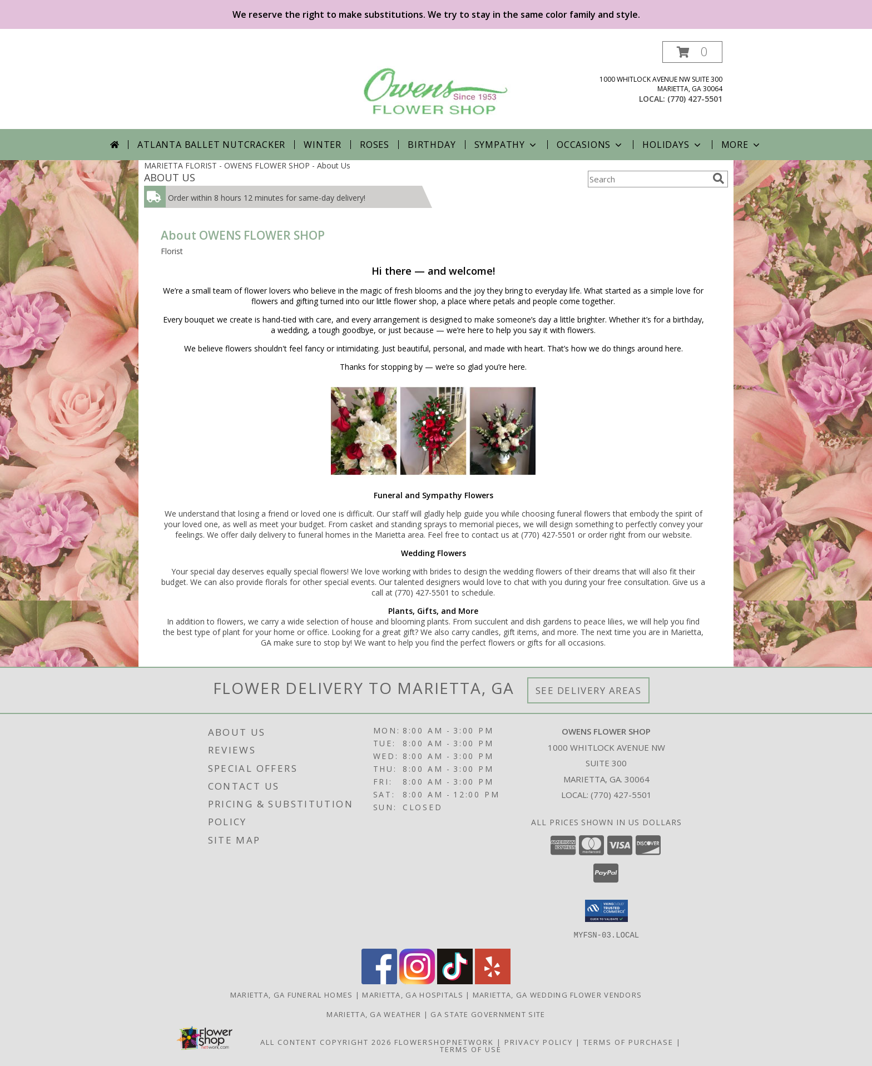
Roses (374, 144)
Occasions (590, 144)
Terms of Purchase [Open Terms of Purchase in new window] (628, 1042)
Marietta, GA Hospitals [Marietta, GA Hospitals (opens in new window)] (412, 994)
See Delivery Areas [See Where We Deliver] (589, 690)
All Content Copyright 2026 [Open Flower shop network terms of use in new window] (326, 1042)
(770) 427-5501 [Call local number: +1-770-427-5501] (694, 98)
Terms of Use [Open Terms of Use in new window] (471, 1049)
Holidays (672, 144)
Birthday (431, 144)
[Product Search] (647, 179)
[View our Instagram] (417, 980)
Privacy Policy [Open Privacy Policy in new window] (538, 1042)
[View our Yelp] (493, 980)
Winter (322, 144)
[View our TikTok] (455, 980)
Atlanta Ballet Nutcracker (211, 144)
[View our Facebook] (379, 980)
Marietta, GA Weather (373, 1014)
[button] (692, 52)
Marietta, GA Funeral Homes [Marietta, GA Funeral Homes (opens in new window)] (291, 994)
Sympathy (506, 144)
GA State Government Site (487, 1014)
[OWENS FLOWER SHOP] (436, 81)
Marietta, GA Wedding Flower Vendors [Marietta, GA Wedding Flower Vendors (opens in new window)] (557, 994)
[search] (718, 178)
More (741, 144)
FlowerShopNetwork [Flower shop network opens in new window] (444, 1042)
